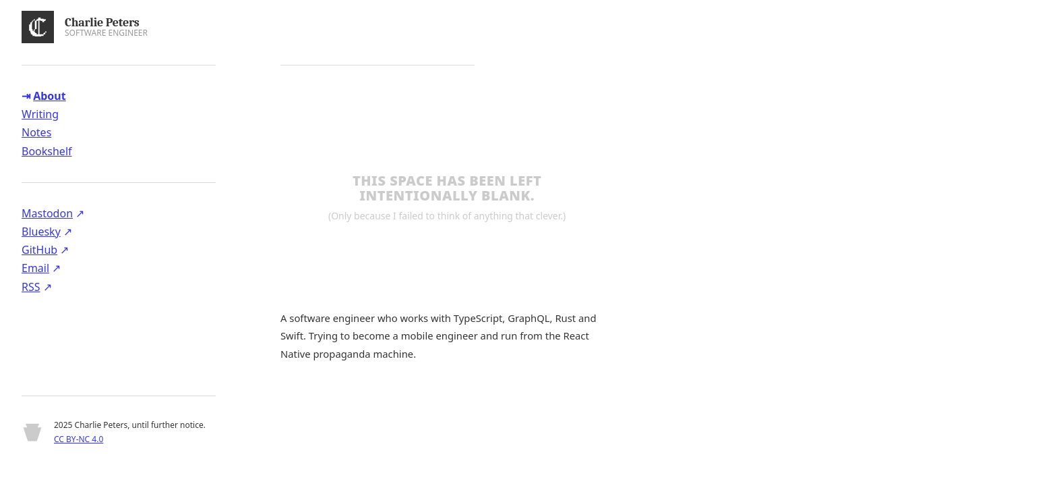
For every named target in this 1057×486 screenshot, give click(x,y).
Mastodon (47, 213)
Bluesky (41, 231)
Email (35, 268)
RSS (31, 286)
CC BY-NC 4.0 (78, 439)
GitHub (39, 249)
